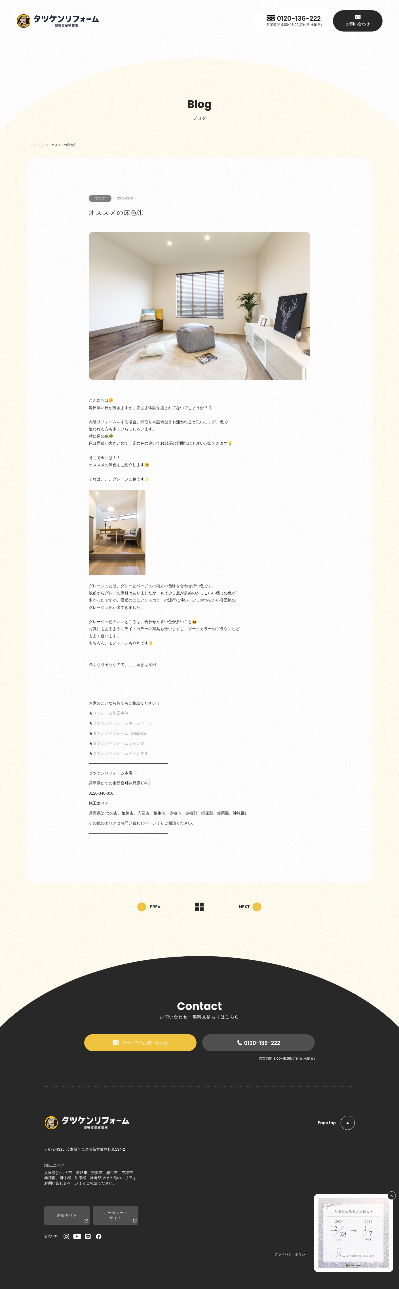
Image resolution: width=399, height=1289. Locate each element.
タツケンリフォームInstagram (119, 733)
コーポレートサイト (119, 1217)
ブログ (100, 198)
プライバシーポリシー (292, 1254)
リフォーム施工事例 (110, 713)
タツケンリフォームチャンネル (120, 753)
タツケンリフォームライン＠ (118, 743)
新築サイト (72, 1218)
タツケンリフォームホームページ (122, 723)
